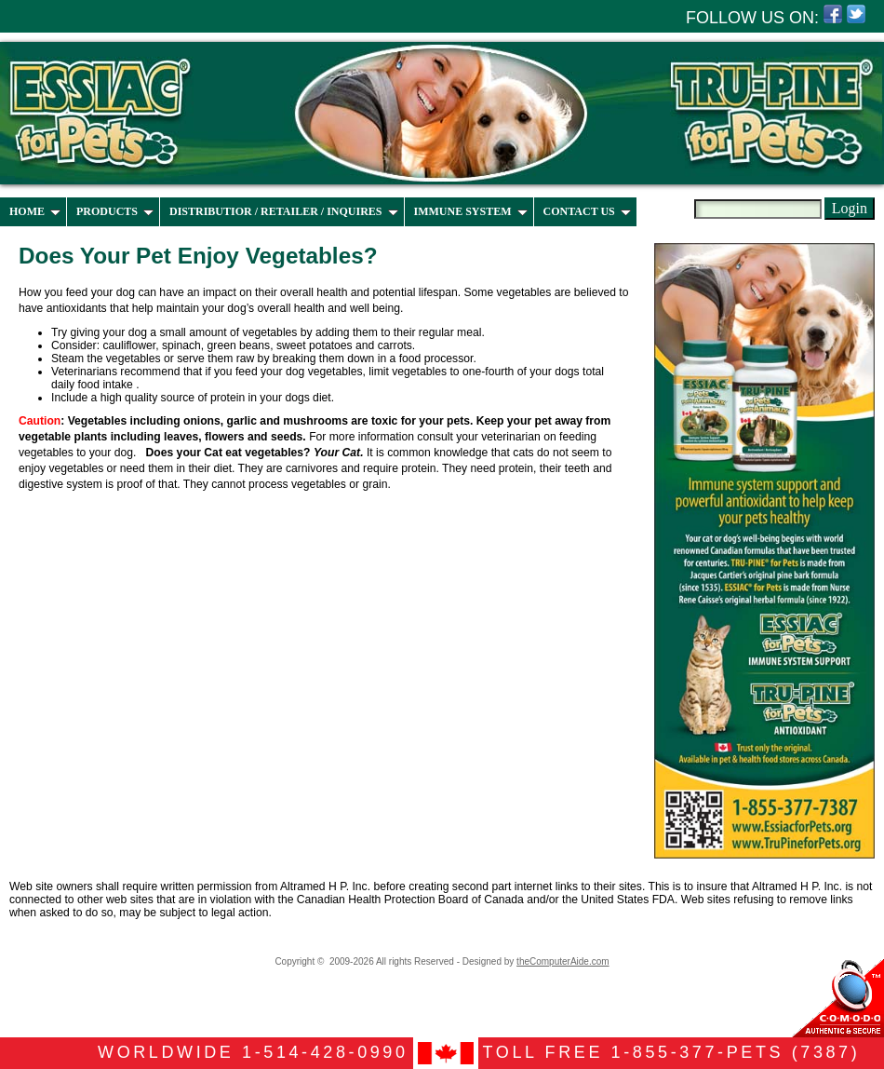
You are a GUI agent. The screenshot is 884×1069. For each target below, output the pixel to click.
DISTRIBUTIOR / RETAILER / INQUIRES (283, 211)
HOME (34, 211)
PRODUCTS (115, 211)
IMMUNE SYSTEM (471, 211)
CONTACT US (587, 211)
